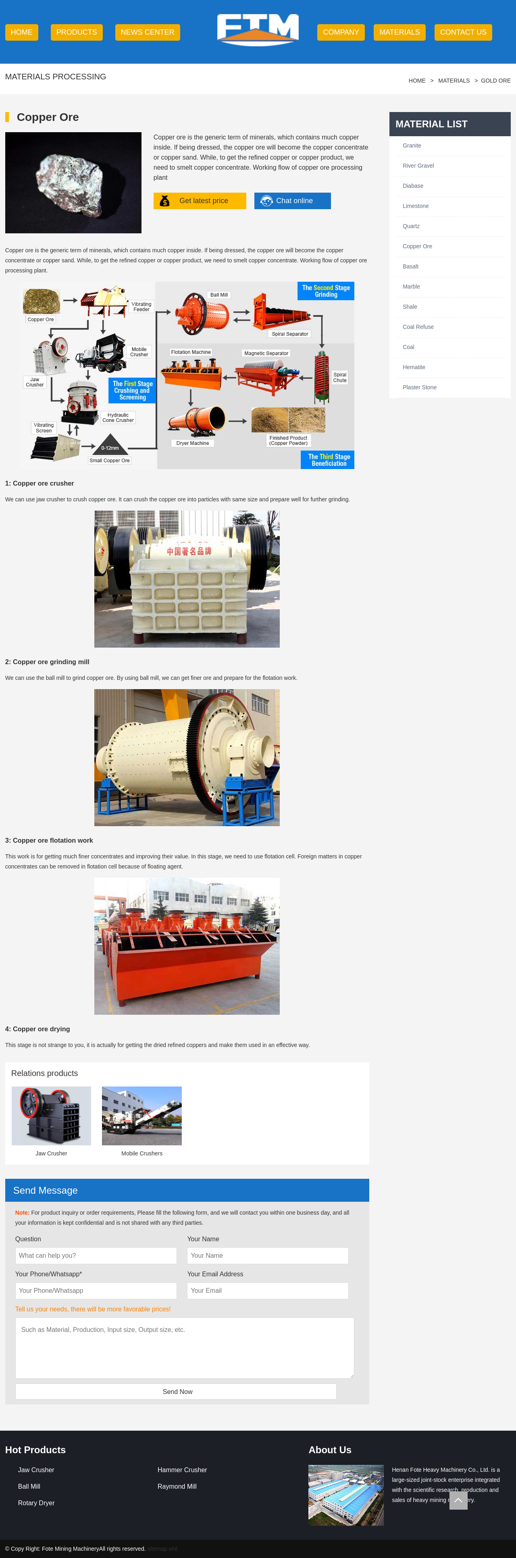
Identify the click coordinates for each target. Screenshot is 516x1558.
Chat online (294, 201)
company (341, 32)
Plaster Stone (420, 387)
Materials (399, 32)
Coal (408, 347)
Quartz (411, 226)
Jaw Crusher (36, 1470)
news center (148, 32)
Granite (412, 145)
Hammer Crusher (182, 1470)
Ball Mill (29, 1486)
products (76, 32)
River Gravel (418, 165)
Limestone (416, 206)
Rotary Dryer (36, 1503)
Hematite (414, 367)
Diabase (413, 186)
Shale (410, 306)
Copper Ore (417, 246)
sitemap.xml (162, 1549)
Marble (411, 286)
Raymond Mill (177, 1486)
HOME (22, 32)
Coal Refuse (418, 327)
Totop (458, 1501)
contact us (463, 32)
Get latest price (203, 201)
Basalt (410, 266)
